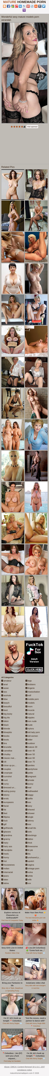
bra (4, 743)
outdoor (30, 743)
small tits (30, 828)
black (5, 725)
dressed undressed (11, 787)
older (29, 740)
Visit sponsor (32, 127)
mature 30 (31, 747)
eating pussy (8, 791)
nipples (29, 717)
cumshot (6, 776)
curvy (5, 784)
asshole (6, 695)
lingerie (30, 688)
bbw (4, 699)
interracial (7, 872)
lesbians (30, 684)
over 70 (30, 762)
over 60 (30, 758)
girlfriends (7, 828)
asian (5, 688)
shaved (30, 810)
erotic (5, 798)
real (28, 787)
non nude (31, 721)
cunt (4, 780)
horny (5, 857)
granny (5, 839)
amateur (6, 681)
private (29, 780)
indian (5, 868)
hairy (4, 843)
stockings (31, 835)
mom (29, 706)
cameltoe (6, 751)
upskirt (29, 861)
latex (4, 879)
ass (4, 692)
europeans (7, 802)
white (29, 876)
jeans (5, 876)
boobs (5, 736)
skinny (29, 821)
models (30, 703)
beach (5, 703)
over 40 (30, 751)
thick (28, 843)
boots (5, 740)
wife (28, 879)
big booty (6, 714)
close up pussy (9, 765)
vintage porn (32, 868)
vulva (29, 872)
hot (4, 861)
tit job (29, 850)
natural (29, 714)
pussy (29, 784)
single (29, 817)
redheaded (31, 791)
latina (5, 883)
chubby (5, 754)
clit (3, 762)
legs (28, 681)
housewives (8, 865)
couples (6, 769)
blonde (5, 729)
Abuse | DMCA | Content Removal (18, 1067)
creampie (6, 773)
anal (4, 684)
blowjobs (6, 732)
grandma (6, 835)
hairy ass (6, 846)
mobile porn (32, 699)
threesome (31, 846)
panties (30, 765)
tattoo (29, 839)
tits (28, 854)
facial (5, 806)
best (4, 710)
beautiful (6, 706)
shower (30, 813)
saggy (29, 795)
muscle (29, 710)
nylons (29, 729)
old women (31, 736)
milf (28, 695)
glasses (6, 832)
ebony (5, 795)
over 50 (30, 754)
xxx (28, 883)
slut (28, 824)
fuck (4, 821)
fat (3, 810)
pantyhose (31, 769)
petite (29, 773)
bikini (4, 721)
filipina (5, 817)
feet (4, 813)
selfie (29, 798)
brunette (6, 747)
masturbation (32, 692)
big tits (5, 717)
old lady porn (32, 732)
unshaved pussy (34, 857)
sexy (28, 806)
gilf (3, 824)
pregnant (30, 776)
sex (28, 802)
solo (28, 832)
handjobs (6, 850)
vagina (29, 865)
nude (29, 725)
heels (5, 854)
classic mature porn (11, 758)
